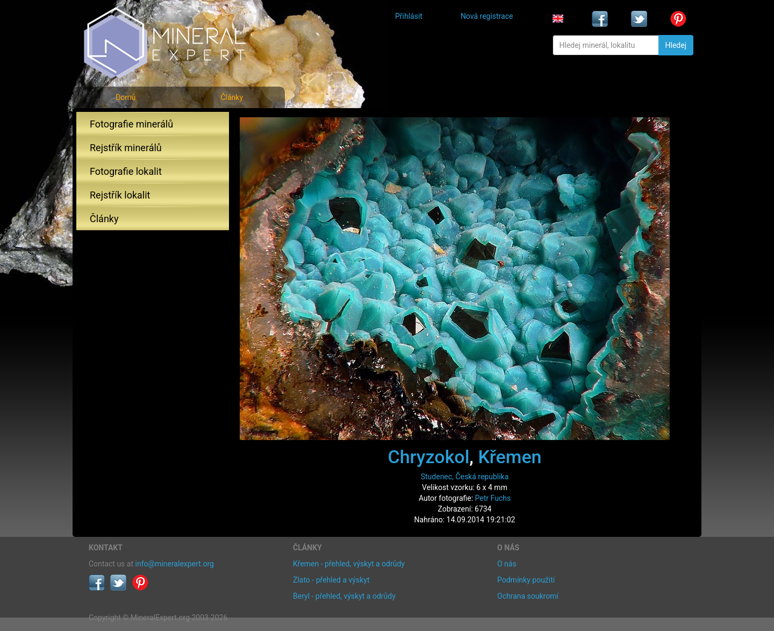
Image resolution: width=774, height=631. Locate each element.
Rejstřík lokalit (120, 195)
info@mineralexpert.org (174, 563)
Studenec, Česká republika (465, 476)
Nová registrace (487, 16)
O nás (507, 563)
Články (231, 97)
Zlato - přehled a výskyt (331, 580)
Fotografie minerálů (131, 124)
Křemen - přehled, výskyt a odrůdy (349, 563)
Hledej (675, 45)
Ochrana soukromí (527, 596)
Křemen (509, 456)
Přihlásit (408, 16)
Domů (125, 97)
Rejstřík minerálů (126, 147)
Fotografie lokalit (126, 171)
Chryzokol (428, 456)
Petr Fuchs (493, 498)
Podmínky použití (526, 580)
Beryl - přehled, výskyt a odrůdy (344, 596)
